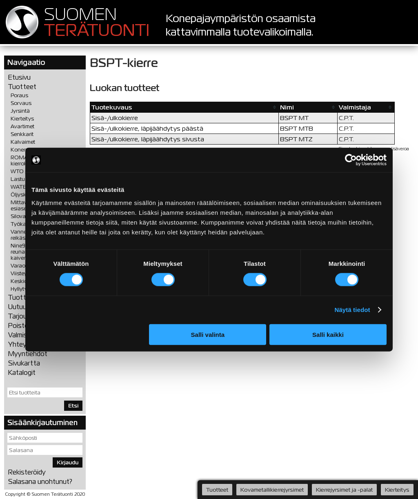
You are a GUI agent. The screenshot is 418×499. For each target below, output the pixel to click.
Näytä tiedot (352, 309)
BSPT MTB (296, 128)
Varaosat (22, 266)
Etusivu (19, 77)
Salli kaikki (328, 334)
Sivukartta (24, 363)
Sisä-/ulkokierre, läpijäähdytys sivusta (147, 139)
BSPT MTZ (296, 139)
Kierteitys (22, 119)
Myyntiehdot (27, 354)
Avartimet (22, 126)
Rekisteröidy (27, 472)
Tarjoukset (24, 316)
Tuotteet (22, 87)
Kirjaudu (67, 462)
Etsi (73, 405)
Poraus (19, 95)
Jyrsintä (20, 111)
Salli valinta (208, 334)
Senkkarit (22, 134)
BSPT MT (294, 118)
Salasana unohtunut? (40, 482)
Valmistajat (25, 335)
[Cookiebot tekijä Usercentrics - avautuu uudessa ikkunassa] (351, 160)
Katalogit (22, 372)
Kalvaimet (23, 142)
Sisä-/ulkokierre (114, 118)
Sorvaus (21, 103)
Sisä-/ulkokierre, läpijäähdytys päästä (147, 128)
